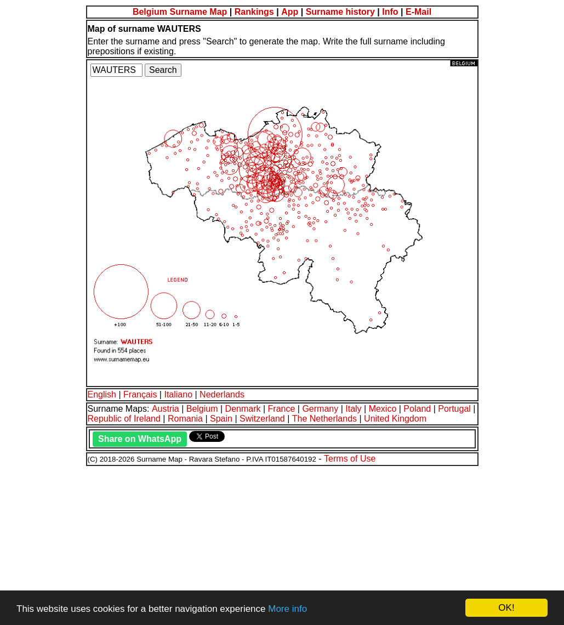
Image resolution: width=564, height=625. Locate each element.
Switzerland (262, 418)
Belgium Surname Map (180, 11)
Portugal (454, 408)
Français (140, 394)
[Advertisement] (282, 544)
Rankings (254, 11)
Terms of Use (349, 458)
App (289, 11)
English (102, 394)
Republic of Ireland (124, 418)
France (281, 408)
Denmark (243, 408)
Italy (353, 408)
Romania (185, 418)
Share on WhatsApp (139, 439)
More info (287, 609)
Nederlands (222, 394)
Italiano (178, 394)
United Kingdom (395, 418)
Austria (165, 408)
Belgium (202, 408)
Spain (221, 418)
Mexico (383, 408)
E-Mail (418, 11)
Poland (417, 408)
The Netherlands (324, 418)
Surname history (340, 11)
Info (390, 11)
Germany (320, 408)
